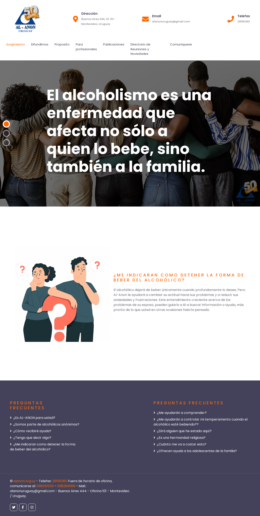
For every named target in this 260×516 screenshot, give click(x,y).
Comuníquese (181, 44)
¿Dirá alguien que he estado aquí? (183, 431)
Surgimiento (15, 44)
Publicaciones (113, 44)
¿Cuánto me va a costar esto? (180, 444)
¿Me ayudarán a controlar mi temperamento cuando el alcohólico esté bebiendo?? (201, 422)
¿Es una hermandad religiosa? (179, 437)
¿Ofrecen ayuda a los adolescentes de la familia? (195, 451)
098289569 (66, 486)
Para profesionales (86, 46)
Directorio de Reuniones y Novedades (140, 49)
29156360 (60, 481)
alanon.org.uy (24, 481)
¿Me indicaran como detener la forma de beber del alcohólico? (42, 447)
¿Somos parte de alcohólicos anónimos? (44, 424)
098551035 (46, 486)
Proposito (62, 44)
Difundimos (39, 44)
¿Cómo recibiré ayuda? (30, 431)
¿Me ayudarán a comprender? (180, 412)
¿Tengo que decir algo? (30, 437)
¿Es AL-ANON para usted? (32, 417)
